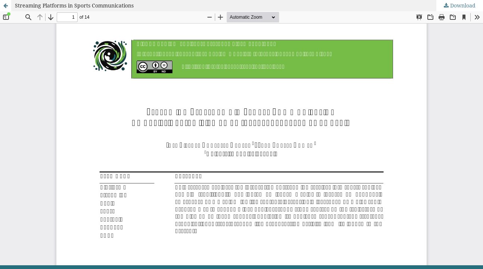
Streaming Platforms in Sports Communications (74, 5)
